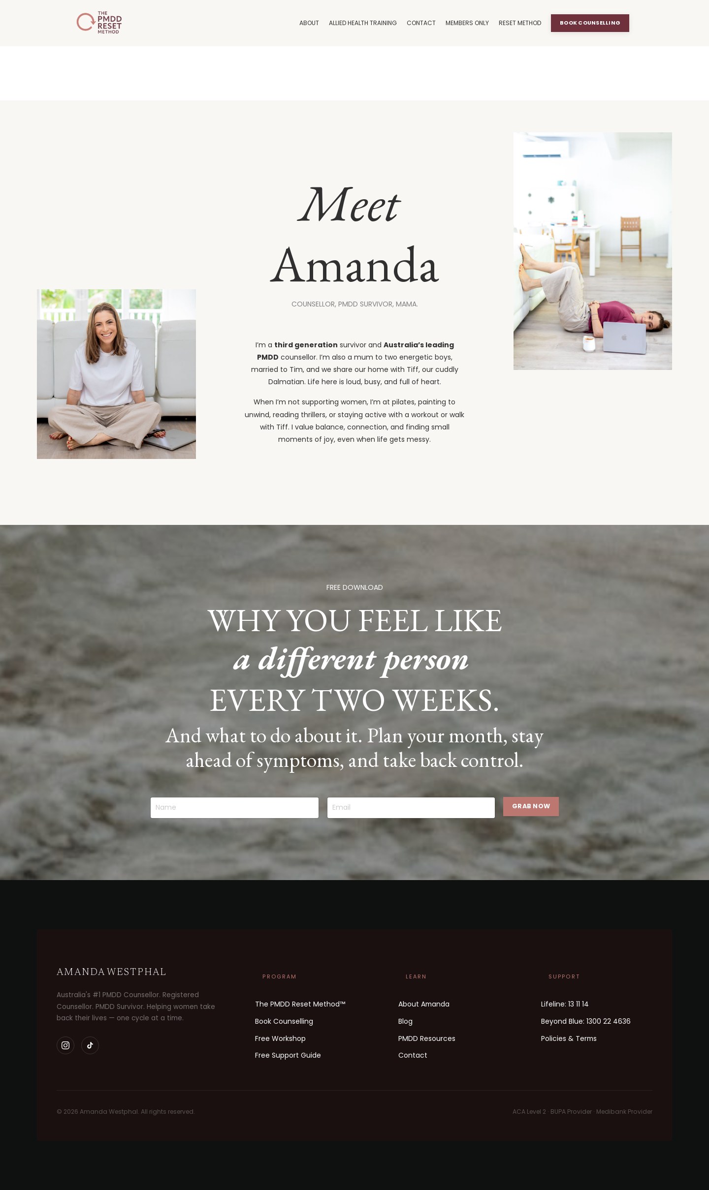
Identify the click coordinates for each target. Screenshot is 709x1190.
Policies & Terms (569, 1038)
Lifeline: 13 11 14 (565, 1004)
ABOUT (309, 23)
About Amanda (424, 1004)
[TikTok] (90, 1045)
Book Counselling (284, 1021)
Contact (412, 1055)
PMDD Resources (426, 1038)
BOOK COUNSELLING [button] (590, 23)
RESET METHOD (520, 23)
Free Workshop (280, 1038)
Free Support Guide (288, 1055)
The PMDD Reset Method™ (300, 1004)
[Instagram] (65, 1045)
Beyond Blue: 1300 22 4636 (586, 1021)
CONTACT (421, 23)
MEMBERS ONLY (467, 23)
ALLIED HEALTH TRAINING (363, 23)
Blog (405, 1021)
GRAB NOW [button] (531, 806)
